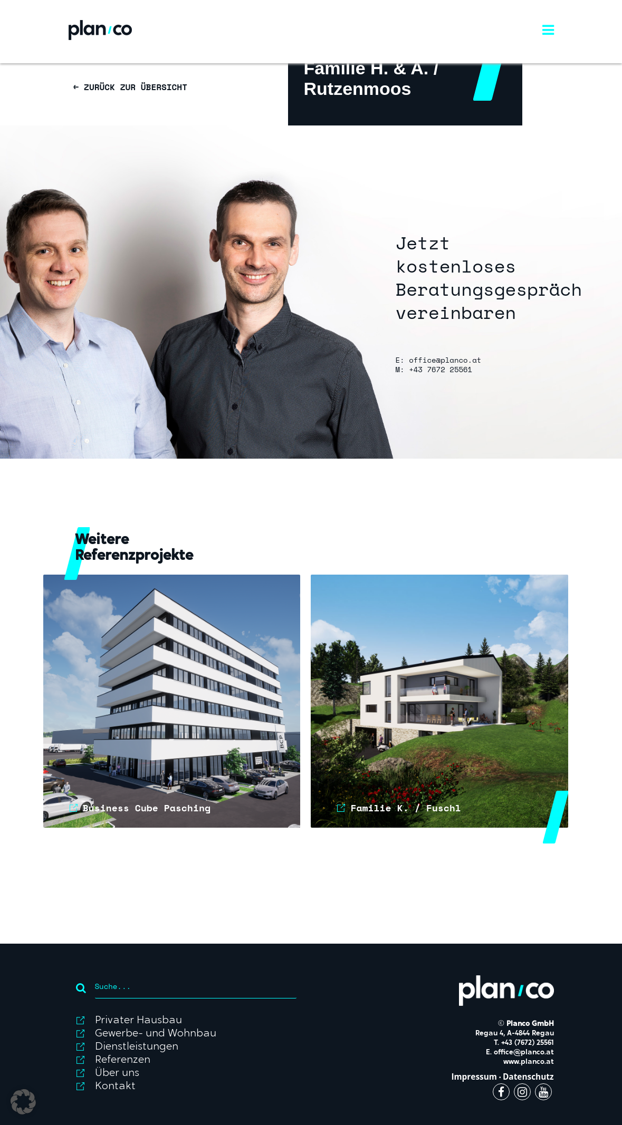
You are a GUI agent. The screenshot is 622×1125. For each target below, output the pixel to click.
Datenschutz (528, 1076)
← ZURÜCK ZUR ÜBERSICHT (130, 87)
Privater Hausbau (138, 1020)
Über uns (117, 1073)
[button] (23, 1102)
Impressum (474, 1076)
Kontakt (115, 1086)
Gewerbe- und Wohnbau (155, 1034)
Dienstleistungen (136, 1047)
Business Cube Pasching (146, 807)
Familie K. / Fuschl (405, 807)
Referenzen (122, 1060)
